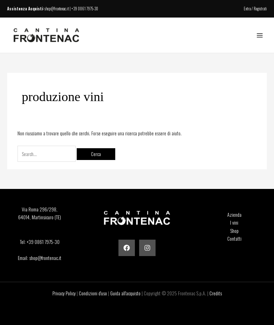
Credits (215, 293)
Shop (234, 230)
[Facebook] (126, 248)
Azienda (234, 214)
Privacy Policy (64, 293)
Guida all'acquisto (125, 293)
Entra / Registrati (255, 8)
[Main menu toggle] (260, 35)
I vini (234, 222)
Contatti (234, 238)
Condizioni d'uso (93, 293)
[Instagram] (147, 248)
